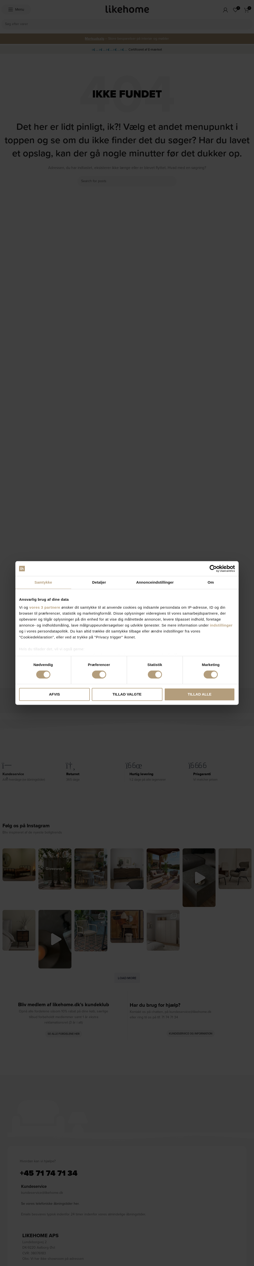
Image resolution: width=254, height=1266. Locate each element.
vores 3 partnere (44, 607)
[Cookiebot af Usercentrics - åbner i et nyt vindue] (213, 568)
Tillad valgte (126, 694)
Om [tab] (211, 582)
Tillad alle (199, 694)
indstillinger (221, 625)
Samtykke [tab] (43, 582)
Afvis (54, 694)
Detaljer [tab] (99, 582)
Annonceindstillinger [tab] (155, 582)
